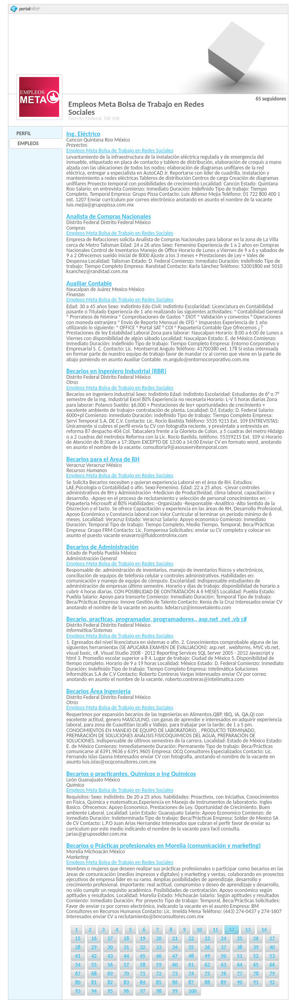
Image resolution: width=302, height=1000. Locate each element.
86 (175, 982)
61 (191, 964)
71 (142, 973)
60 (175, 964)
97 (142, 991)
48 (191, 956)
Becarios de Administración (102, 547)
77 (239, 973)
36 (207, 947)
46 (159, 956)
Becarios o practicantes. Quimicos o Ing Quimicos (131, 774)
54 (78, 964)
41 (78, 956)
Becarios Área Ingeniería (98, 691)
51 (239, 956)
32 (142, 947)
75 (207, 973)
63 (223, 964)
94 (94, 991)
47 (175, 956)
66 (272, 964)
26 (256, 938)
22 (191, 938)
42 (94, 956)
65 (256, 964)
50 (223, 956)
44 (126, 956)
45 (142, 956)
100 (193, 991)
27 (272, 938)
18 (126, 938)
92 (272, 982)
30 (110, 947)
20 (159, 938)
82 (110, 982)
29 (94, 947)
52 (256, 956)
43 (110, 956)
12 (231, 929)
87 (191, 982)
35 (191, 947)
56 (110, 964)
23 (207, 938)
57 (126, 964)
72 (159, 973)
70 (126, 973)
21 (175, 938)
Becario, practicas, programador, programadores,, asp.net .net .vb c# (156, 619)
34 (175, 947)
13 (248, 929)
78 (256, 973)
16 (94, 938)
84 (142, 982)
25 (239, 938)
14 (264, 929)
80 (78, 982)
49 (207, 956)
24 (223, 938)
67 (78, 973)
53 (272, 956)
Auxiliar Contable (89, 283)
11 (216, 929)
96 (126, 991)
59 (159, 964)
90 (239, 982)
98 (159, 991)
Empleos (28, 143)
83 (126, 982)
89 (223, 982)
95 (110, 991)
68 (94, 973)
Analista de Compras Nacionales (108, 216)
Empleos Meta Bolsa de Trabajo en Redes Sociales (119, 150)
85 (159, 982)
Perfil (23, 133)
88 (207, 982)
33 (159, 947)
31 (126, 947)
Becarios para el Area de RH (102, 459)
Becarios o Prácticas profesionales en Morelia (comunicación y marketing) (163, 845)
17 (110, 938)
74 (191, 973)
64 (239, 964)
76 (223, 973)
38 (239, 947)
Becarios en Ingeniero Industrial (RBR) (116, 371)
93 (78, 991)
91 (256, 982)
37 (223, 947)
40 (272, 947)
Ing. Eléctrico (83, 134)
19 (142, 938)
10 (199, 929)
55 (94, 964)
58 (142, 964)
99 (175, 991)
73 (175, 973)
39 (256, 947)
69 (110, 973)
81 (94, 982)
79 (272, 973)
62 (207, 964)
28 (78, 947)
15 (78, 938)
